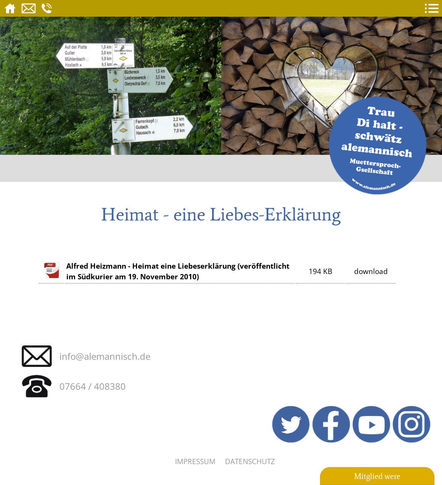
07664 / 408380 (92, 386)
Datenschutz (250, 461)
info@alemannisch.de (104, 356)
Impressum (195, 461)
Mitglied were (377, 476)
